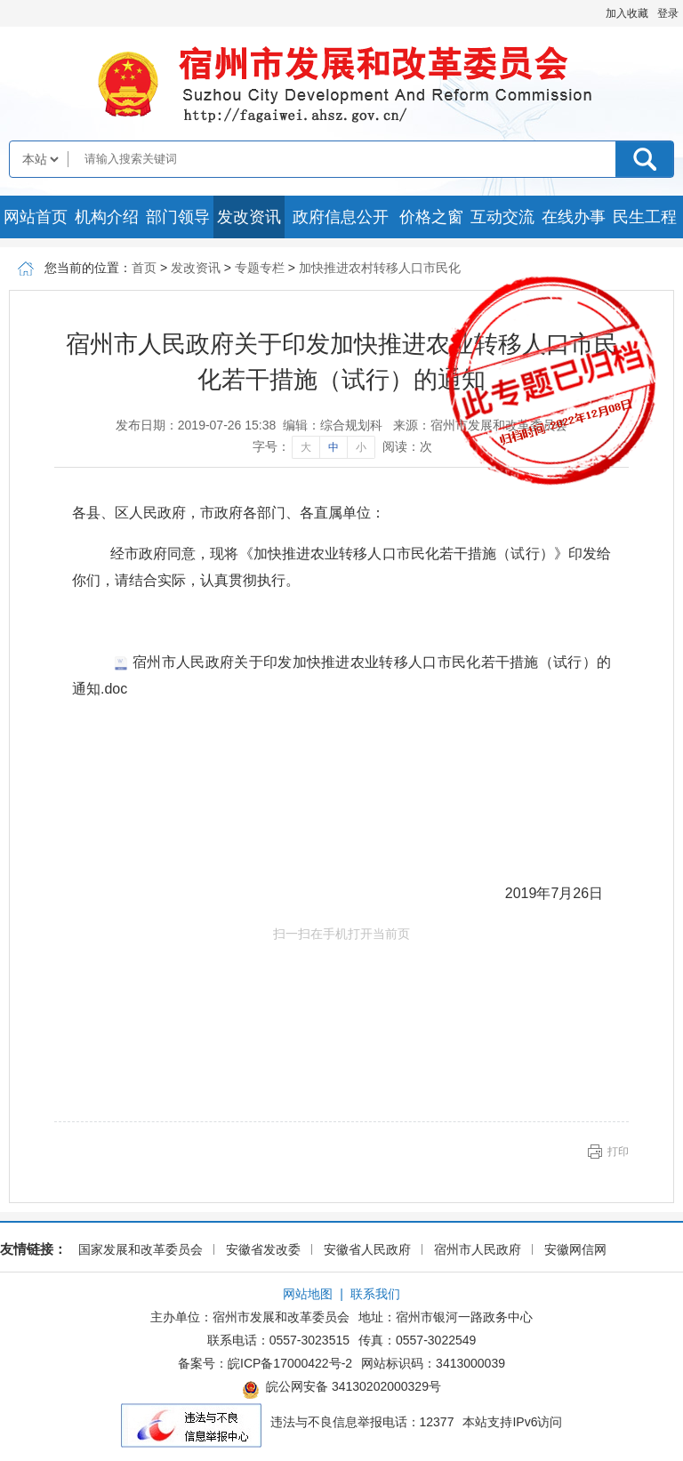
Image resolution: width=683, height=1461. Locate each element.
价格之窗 (431, 217)
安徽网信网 (575, 1249)
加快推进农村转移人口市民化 (380, 268)
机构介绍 (107, 217)
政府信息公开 (341, 217)
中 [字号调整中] (333, 447)
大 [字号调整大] (306, 447)
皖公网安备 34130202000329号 (341, 1389)
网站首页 (36, 217)
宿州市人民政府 (477, 1249)
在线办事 (574, 217)
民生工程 (645, 217)
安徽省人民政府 (367, 1249)
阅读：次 (407, 446)
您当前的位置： (88, 268)
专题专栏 (260, 268)
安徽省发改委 (263, 1249)
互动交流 (502, 217)
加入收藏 (627, 13)
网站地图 (308, 1294)
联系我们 (375, 1294)
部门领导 (178, 217)
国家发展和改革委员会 (140, 1249)
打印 (618, 1151)
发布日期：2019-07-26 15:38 (196, 425)
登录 (668, 13)
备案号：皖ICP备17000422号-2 (265, 1363)
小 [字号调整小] (361, 447)
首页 (144, 268)
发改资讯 (249, 217)
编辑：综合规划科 (332, 425)
